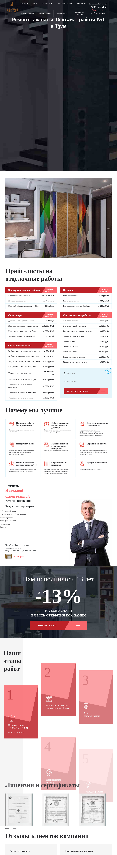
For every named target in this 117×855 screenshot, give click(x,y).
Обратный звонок (17, 773)
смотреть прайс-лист (49, 290)
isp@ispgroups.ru (98, 13)
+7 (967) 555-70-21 (98, 7)
